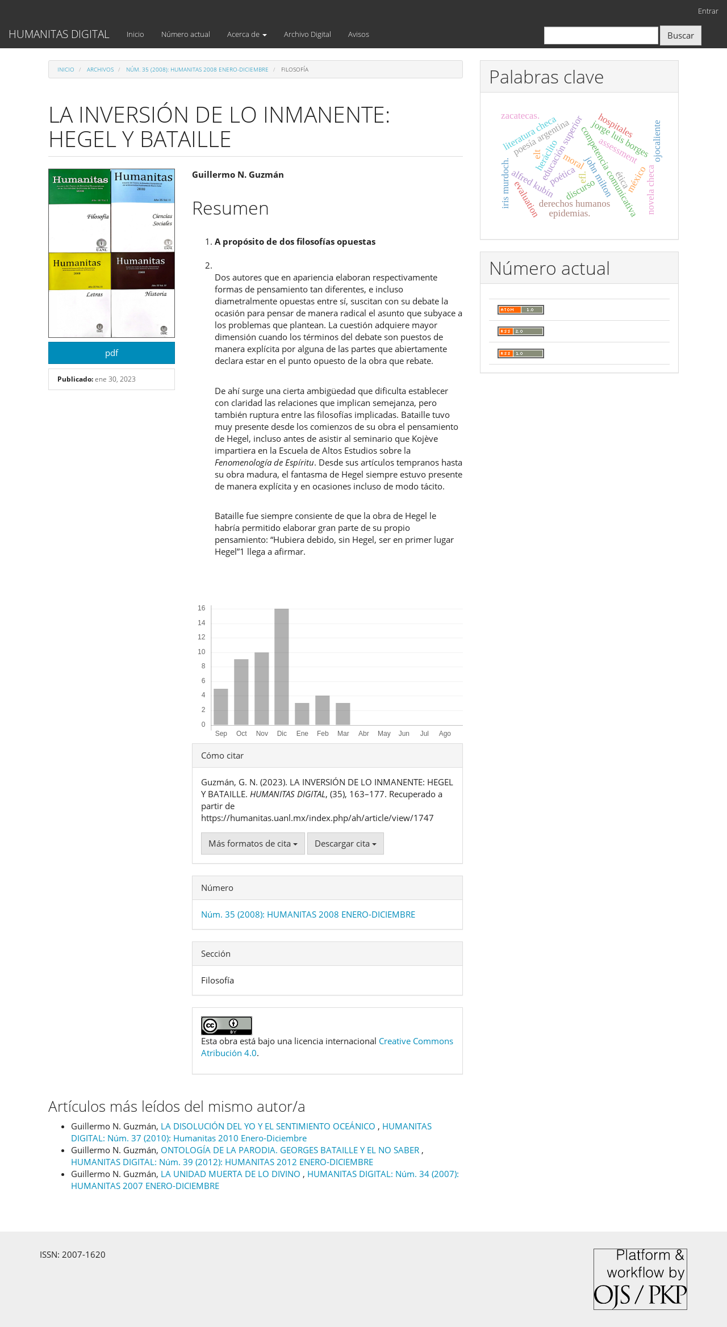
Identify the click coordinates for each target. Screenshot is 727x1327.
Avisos (358, 34)
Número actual (185, 34)
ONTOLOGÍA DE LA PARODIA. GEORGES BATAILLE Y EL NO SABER (291, 1150)
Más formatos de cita (253, 843)
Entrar (708, 11)
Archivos (100, 69)
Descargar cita (346, 843)
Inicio (135, 34)
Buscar (680, 35)
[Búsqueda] (601, 35)
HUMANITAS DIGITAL (59, 34)
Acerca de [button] (247, 34)
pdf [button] (111, 352)
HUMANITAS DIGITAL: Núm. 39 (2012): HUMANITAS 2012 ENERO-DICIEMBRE (222, 1161)
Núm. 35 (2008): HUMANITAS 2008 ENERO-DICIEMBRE (197, 69)
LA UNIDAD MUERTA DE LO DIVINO (232, 1173)
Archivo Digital (307, 34)
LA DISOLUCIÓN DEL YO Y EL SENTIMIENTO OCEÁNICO (269, 1126)
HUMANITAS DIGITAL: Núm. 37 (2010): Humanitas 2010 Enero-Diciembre (251, 1132)
